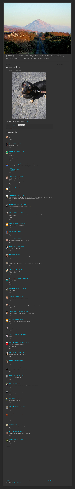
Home (29, 480)
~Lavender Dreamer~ (13, 311)
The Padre (11, 212)
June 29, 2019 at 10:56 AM (29, 164)
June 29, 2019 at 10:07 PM (19, 352)
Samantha (11, 439)
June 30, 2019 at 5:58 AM (21, 391)
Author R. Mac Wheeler (14, 414)
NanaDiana (11, 424)
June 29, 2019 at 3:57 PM (17, 269)
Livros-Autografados (13, 170)
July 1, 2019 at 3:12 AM (18, 432)
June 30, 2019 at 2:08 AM (18, 368)
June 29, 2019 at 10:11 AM (16, 143)
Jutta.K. (10, 176)
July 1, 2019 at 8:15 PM (18, 439)
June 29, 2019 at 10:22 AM (19, 151)
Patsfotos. (11, 151)
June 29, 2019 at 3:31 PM (17, 254)
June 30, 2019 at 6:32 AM (20, 406)
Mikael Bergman (12, 391)
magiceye (11, 368)
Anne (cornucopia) (12, 262)
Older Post (50, 480)
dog (9, 127)
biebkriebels (11, 136)
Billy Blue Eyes (12, 288)
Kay (10, 383)
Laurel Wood (11, 304)
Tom (10, 188)
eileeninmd (11, 195)
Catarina (11, 231)
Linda (10, 254)
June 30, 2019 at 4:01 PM (24, 414)
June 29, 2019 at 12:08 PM (21, 204)
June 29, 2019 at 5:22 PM (18, 296)
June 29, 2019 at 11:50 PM (18, 360)
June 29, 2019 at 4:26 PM (23, 278)
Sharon (10, 296)
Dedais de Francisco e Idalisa (14, 169)
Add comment (9, 446)
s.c (9, 143)
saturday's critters (14, 127)
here (27, 121)
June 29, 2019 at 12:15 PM (19, 212)
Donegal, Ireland (12, 128)
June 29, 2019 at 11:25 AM (18, 176)
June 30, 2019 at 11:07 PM (19, 424)
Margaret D (11, 432)
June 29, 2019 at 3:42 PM (22, 262)
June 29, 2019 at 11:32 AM (16, 188)
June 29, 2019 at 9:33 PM (21, 335)
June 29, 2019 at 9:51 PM (24, 342)
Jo (9, 239)
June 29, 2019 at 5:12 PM (21, 288)
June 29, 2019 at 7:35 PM (23, 311)
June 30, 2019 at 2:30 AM (18, 375)
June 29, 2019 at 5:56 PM (20, 304)
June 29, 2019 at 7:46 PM (18, 319)
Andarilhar (11, 168)
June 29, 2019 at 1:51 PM (18, 231)
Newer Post (8, 480)
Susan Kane (11, 352)
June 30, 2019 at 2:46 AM (16, 383)
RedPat (10, 319)
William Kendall (12, 335)
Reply (10, 139)
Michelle (11, 360)
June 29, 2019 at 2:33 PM (18, 246)
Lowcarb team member (14, 342)
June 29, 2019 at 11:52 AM (19, 195)
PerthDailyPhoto (12, 204)
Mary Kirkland (12, 327)
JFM (10, 269)
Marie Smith (11, 223)
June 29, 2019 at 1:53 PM (16, 239)
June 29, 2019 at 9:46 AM (20, 136)
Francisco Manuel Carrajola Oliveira (16, 164)
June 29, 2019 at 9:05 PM (21, 327)
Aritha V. (11, 246)
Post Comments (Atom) (16, 482)
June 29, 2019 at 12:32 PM (20, 223)
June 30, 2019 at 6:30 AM (17, 398)
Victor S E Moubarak (13, 278)
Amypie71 (11, 375)
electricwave (11, 406)
